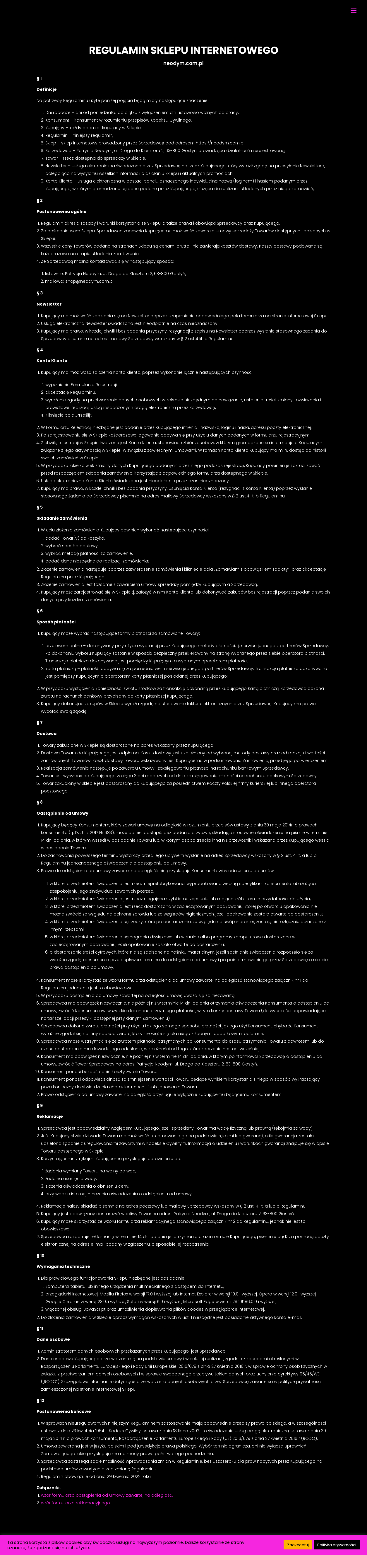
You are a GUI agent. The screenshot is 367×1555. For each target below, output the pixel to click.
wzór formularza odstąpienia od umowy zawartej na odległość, (107, 1495)
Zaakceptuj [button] (298, 1545)
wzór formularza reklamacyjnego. (76, 1503)
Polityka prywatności (336, 1545)
